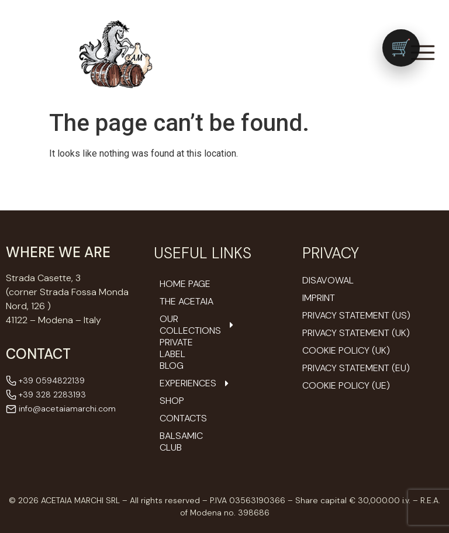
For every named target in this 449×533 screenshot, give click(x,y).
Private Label (176, 348)
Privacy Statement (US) (356, 315)
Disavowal (328, 280)
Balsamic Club (181, 442)
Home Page (185, 284)
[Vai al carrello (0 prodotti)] (401, 48)
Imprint (318, 298)
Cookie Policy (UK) (346, 350)
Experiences (188, 383)
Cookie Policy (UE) (346, 385)
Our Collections (188, 325)
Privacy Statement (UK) (356, 333)
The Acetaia (186, 301)
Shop (172, 401)
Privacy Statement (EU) (356, 368)
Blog (172, 366)
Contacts (183, 418)
